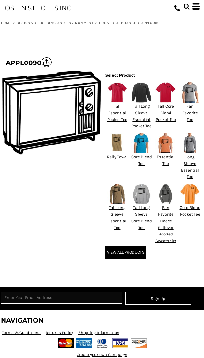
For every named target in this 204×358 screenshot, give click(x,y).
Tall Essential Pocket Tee (117, 113)
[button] (186, 6)
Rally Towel (117, 156)
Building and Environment (66, 23)
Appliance (126, 23)
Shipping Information (98, 332)
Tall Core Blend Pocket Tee (166, 113)
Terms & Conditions (21, 332)
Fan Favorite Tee (190, 113)
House (105, 23)
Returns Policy (59, 332)
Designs (25, 23)
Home (6, 23)
